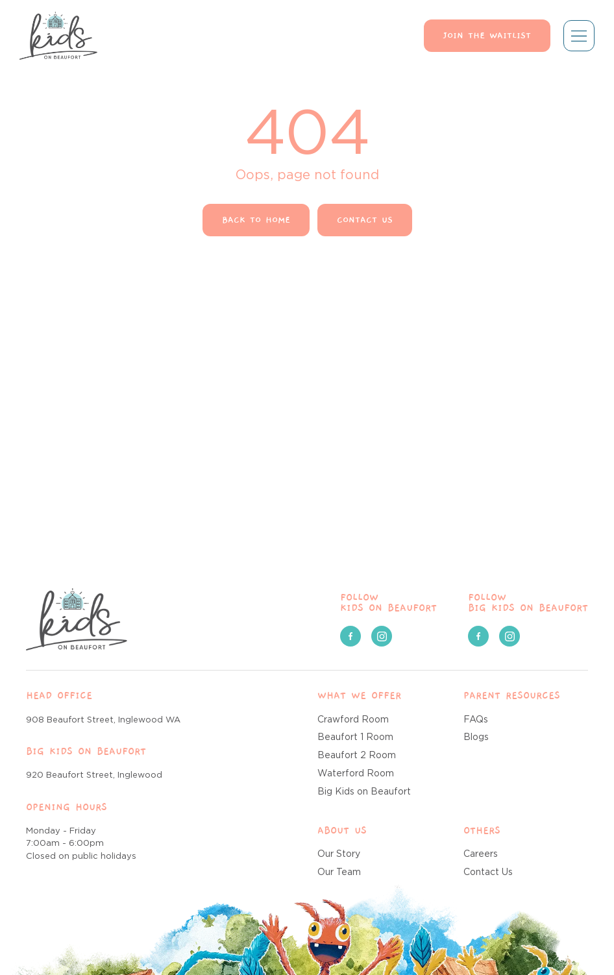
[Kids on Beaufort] (76, 619)
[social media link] (350, 636)
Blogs (476, 737)
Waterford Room (355, 773)
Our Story (338, 854)
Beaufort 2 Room (356, 755)
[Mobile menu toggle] (579, 35)
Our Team (339, 872)
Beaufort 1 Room (355, 737)
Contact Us (488, 872)
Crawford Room (353, 719)
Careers (480, 854)
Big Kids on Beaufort (364, 791)
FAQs (475, 719)
